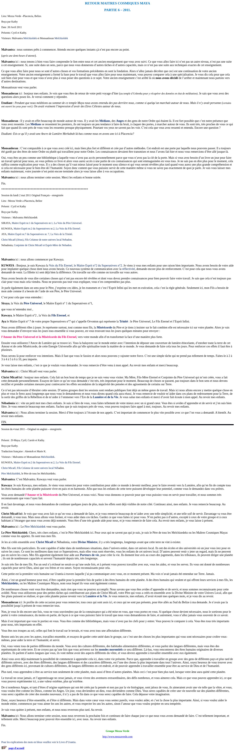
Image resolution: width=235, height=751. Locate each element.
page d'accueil (16, 748)
